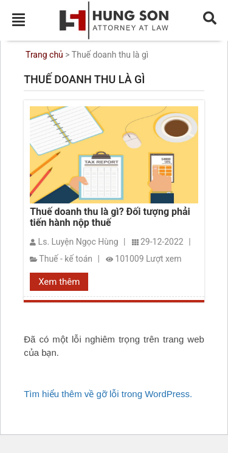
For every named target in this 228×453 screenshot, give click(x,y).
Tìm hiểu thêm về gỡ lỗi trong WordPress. (108, 394)
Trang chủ (44, 55)
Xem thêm (59, 281)
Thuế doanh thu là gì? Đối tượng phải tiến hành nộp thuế (110, 217)
